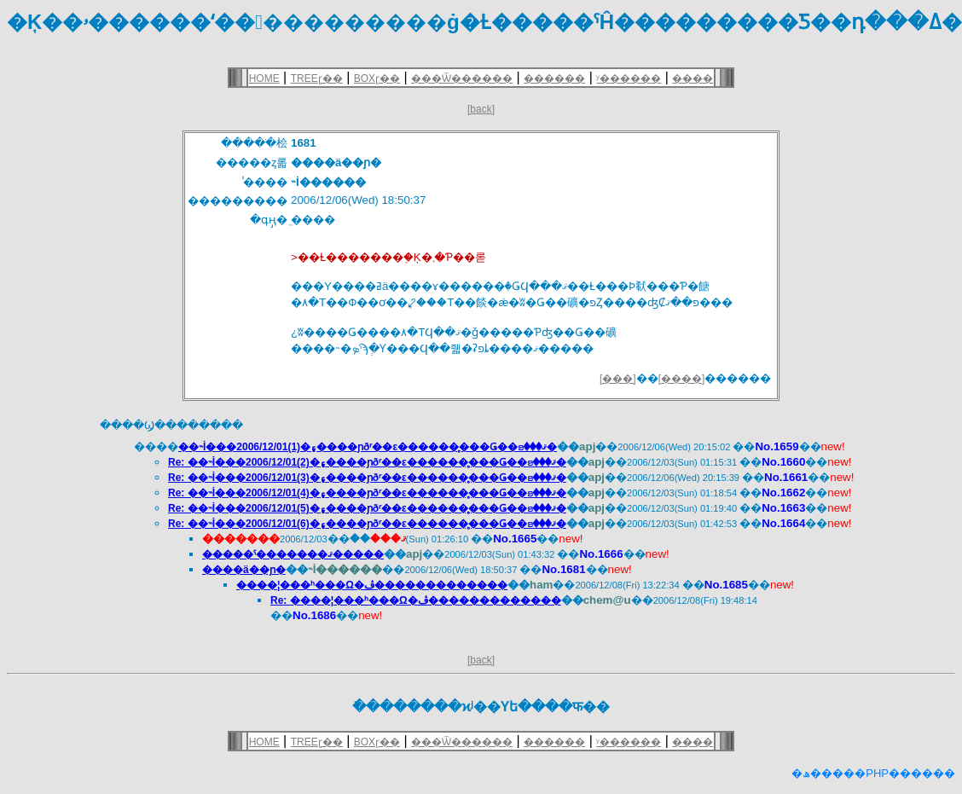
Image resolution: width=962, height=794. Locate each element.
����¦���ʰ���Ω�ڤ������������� (371, 585)
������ (554, 78)
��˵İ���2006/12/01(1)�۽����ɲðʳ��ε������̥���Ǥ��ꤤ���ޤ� (367, 447)
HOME (264, 78)
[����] (681, 379)
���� (692, 78)
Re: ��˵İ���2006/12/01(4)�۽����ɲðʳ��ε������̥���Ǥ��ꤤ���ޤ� (367, 493)
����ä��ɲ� (244, 570)
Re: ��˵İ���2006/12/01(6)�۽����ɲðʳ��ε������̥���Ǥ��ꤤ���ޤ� (367, 524)
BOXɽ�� (377, 78)
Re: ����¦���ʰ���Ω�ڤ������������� (415, 600)
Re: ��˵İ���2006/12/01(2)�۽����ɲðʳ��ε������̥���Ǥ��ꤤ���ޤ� (367, 462)
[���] (618, 379)
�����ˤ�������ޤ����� (293, 554)
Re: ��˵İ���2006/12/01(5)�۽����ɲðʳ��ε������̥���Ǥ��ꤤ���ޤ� (367, 508)
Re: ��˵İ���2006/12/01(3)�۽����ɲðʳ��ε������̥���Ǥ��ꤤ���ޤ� (367, 478)
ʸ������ (628, 78)
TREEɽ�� (317, 78)
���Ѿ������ (462, 78)
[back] (481, 109)
